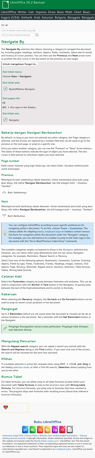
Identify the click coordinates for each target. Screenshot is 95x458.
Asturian (47, 17)
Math (68, 12)
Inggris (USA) (10, 17)
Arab (37, 17)
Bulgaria (60, 17)
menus (40, 231)
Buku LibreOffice (47, 422)
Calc (31, 12)
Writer (22, 12)
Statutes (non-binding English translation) (58, 435)
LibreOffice (8, 12)
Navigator (68, 249)
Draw (51, 12)
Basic (86, 12)
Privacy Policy (31, 435)
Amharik (26, 17)
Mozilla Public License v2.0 (46, 441)
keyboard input (53, 231)
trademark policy (63, 449)
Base (60, 12)
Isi (2, 25)
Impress (41, 12)
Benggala (73, 17)
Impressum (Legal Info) (12, 435)
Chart (77, 12)
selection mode (21, 367)
